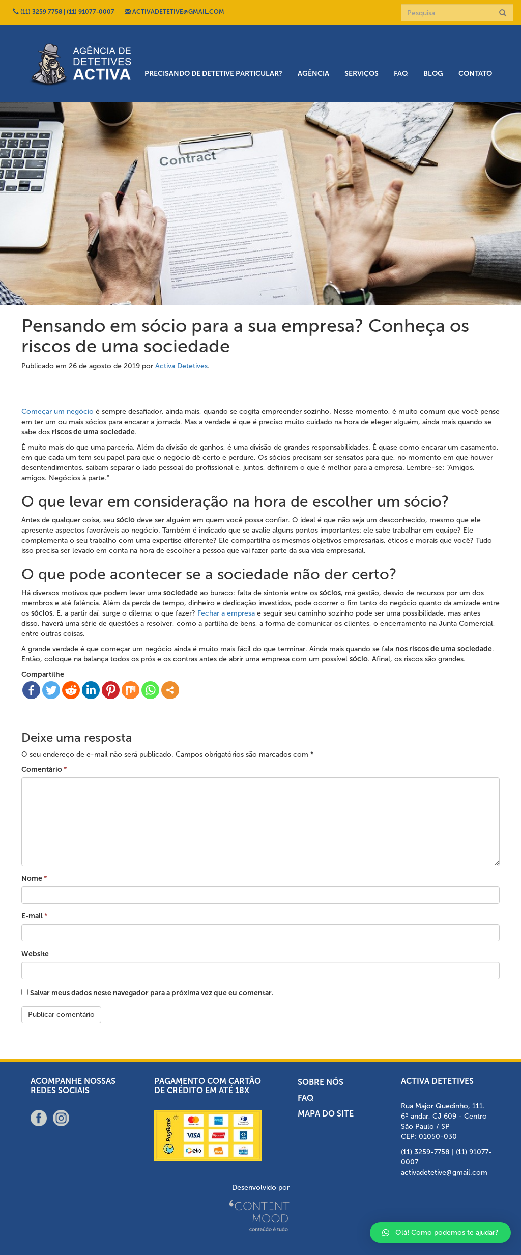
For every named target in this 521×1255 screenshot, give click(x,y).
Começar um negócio (57, 411)
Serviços (361, 73)
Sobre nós (320, 1082)
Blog (433, 73)
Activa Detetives (181, 365)
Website (35, 954)
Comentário (44, 769)
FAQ (401, 73)
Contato (475, 73)
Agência (313, 73)
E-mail (34, 916)
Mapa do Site (326, 1114)
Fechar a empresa (226, 613)
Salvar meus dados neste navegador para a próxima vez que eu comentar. (152, 993)
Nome (34, 878)
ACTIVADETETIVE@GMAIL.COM (174, 11)
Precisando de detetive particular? (213, 73)
